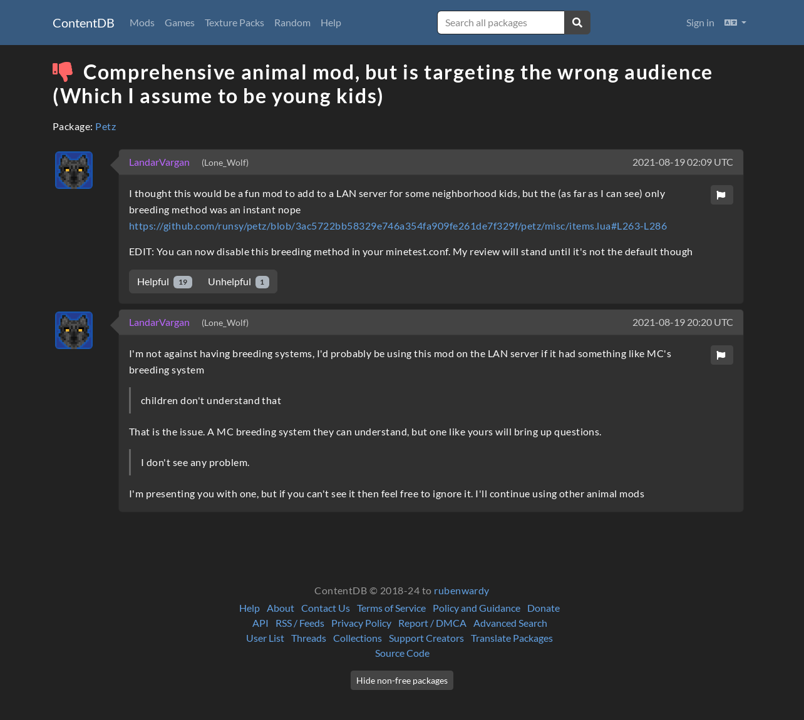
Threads (308, 638)
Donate (543, 608)
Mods (142, 22)
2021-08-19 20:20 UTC (682, 322)
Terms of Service (391, 608)
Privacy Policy (361, 623)
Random (292, 22)
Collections (357, 638)
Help (331, 22)
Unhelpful (239, 281)
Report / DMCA (432, 623)
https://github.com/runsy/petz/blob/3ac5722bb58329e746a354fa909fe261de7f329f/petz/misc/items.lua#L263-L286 (398, 225)
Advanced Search (510, 623)
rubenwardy (462, 590)
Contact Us (325, 608)
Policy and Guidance (476, 608)
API (260, 623)
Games (180, 22)
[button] (735, 22)
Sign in (700, 22)
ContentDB (84, 22)
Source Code (402, 653)
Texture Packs (234, 22)
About (280, 608)
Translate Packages (512, 638)
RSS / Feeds (300, 623)
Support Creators (426, 638)
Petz (105, 126)
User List (265, 638)
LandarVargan (160, 162)
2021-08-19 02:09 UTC (682, 162)
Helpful (164, 281)
